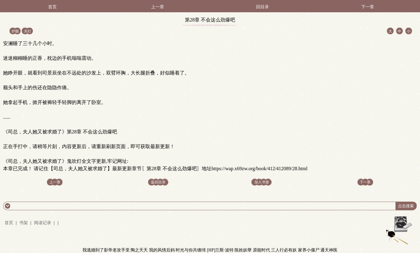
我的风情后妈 (162, 250)
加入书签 (261, 182)
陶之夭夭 (139, 250)
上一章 (157, 7)
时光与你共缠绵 (191, 250)
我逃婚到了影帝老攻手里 (106, 250)
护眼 (15, 31)
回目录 (262, 7)
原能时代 (261, 250)
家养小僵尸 (308, 250)
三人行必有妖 (284, 250)
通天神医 (329, 250)
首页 (52, 7)
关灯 (27, 31)
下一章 (367, 7)
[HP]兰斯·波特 (220, 250)
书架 (23, 222)
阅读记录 (43, 222)
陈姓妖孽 (243, 250)
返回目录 (158, 182)
